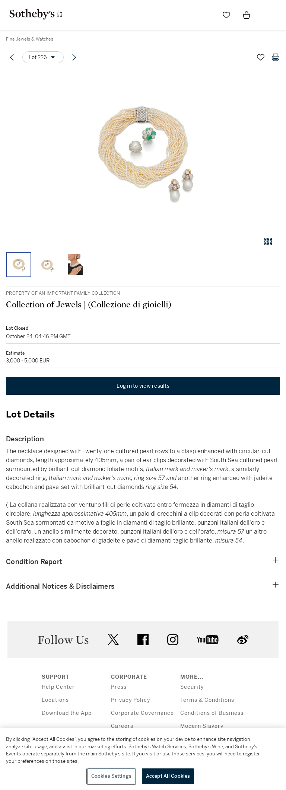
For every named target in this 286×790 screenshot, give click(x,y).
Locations (55, 700)
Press (119, 687)
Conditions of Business (212, 713)
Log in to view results (143, 386)
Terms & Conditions (207, 700)
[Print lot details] (276, 57)
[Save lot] (261, 57)
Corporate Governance (142, 713)
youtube (208, 639)
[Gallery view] (268, 241)
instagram (172, 639)
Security (192, 687)
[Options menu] (43, 57)
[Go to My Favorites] (226, 14)
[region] (143, 759)
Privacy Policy (130, 700)
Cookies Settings (111, 776)
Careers (122, 726)
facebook (143, 639)
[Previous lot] (11, 57)
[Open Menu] (266, 15)
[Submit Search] (206, 15)
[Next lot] (74, 57)
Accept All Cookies (168, 776)
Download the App (67, 713)
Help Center (58, 687)
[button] (143, 150)
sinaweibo (242, 639)
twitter (113, 639)
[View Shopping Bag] (246, 14)
